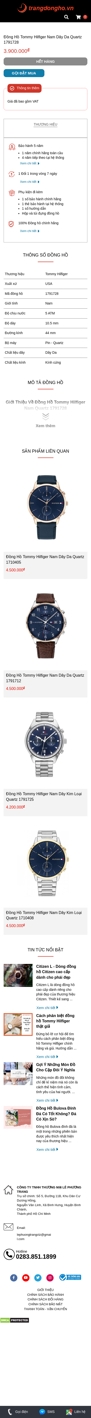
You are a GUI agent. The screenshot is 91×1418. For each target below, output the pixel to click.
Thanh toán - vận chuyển (45, 1309)
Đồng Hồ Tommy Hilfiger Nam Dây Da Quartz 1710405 (45, 559)
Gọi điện (17, 1412)
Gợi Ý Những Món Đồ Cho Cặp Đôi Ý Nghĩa (55, 1067)
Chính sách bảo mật (45, 1304)
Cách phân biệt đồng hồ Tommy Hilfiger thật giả (55, 1021)
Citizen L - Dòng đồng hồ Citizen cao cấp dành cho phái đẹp (56, 971)
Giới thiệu (45, 1290)
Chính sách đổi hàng (45, 1299)
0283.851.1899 (36, 1256)
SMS (47, 1412)
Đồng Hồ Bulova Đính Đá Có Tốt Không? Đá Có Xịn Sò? (56, 1113)
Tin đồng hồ (12, 8)
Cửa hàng (11, 18)
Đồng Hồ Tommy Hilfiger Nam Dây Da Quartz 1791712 (45, 678)
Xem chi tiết (28, 163)
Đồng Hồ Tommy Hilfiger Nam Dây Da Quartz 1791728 (43, 39)
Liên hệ (75, 1412)
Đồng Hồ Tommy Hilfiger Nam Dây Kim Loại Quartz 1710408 (44, 915)
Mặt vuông (12, 4)
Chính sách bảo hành (45, 1295)
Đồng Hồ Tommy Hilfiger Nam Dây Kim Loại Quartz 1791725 (44, 796)
